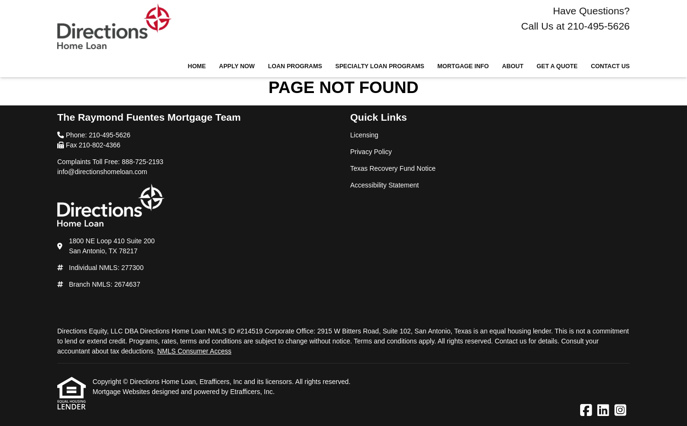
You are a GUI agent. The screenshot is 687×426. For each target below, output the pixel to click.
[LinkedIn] (603, 411)
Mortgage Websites (122, 391)
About (512, 66)
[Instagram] (620, 411)
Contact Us (610, 66)
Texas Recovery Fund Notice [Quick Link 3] (393, 168)
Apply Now (237, 66)
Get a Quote (557, 66)
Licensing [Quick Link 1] (364, 135)
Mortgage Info (463, 66)
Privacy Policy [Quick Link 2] (371, 152)
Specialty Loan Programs (379, 66)
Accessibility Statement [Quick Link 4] (384, 185)
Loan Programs (295, 66)
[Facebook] (586, 411)
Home (197, 66)
